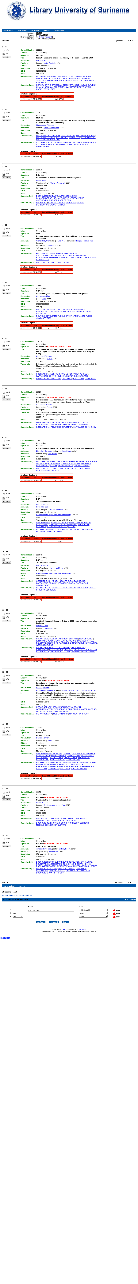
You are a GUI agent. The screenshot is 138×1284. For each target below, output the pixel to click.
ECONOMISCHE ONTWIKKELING (63, 525)
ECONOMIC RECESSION (46, 869)
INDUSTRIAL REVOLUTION (85, 650)
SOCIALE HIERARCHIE (58, 583)
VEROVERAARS (68, 136)
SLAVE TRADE (72, 144)
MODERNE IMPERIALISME (73, 643)
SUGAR (83, 85)
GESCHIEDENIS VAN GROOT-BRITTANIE (61, 639)
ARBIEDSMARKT (77, 198)
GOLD (76, 85)
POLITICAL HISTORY (69, 468)
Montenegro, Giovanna (45, 125)
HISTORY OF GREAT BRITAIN (57, 648)
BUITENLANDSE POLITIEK (60, 311)
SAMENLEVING (42, 585)
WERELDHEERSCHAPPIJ (79, 523)
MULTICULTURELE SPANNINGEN (72, 255)
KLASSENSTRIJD (54, 864)
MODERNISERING (88, 709)
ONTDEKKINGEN (83, 76)
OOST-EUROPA (70, 758)
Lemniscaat (51, 245)
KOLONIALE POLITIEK (45, 138)
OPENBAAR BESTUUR (81, 311)
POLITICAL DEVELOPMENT (47, 316)
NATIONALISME (80, 309)
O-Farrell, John (42, 626)
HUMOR (39, 639)
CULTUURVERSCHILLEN (46, 255)
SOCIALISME (41, 464)
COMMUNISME (55, 376)
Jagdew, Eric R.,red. (89, 690)
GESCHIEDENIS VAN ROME (83, 754)
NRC (44, 299)
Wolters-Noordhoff (57, 183)
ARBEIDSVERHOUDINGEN (47, 200)
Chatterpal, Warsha (44, 356)
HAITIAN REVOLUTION (45, 89)
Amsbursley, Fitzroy (44, 849)
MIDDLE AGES (50, 764)
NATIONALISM (79, 316)
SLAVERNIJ (41, 80)
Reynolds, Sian (42, 507)
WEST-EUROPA (56, 758)
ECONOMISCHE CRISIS (46, 862)
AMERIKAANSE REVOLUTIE (71, 80)
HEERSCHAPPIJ (54, 643)
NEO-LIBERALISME (57, 257)
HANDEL (71, 527)
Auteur (49, 359)
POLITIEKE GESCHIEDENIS (72, 461)
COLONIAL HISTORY (44, 142)
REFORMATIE (42, 758)
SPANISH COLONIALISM (46, 87)
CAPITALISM (63, 87)
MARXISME (41, 711)
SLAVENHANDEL (88, 138)
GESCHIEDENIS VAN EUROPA (49, 754)
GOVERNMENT (42, 652)
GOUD (57, 78)
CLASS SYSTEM (56, 650)
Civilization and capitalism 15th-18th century (53, 515)
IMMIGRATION (42, 650)
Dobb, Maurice (42, 802)
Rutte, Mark (61, 241)
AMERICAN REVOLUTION (80, 87)
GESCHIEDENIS (43, 523)
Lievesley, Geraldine (44, 451)
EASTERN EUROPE (85, 766)
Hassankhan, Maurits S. (45, 690)
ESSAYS (53, 466)
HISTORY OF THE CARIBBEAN (49, 85)
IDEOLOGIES (84, 468)
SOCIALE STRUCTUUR (79, 583)
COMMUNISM (90, 379)
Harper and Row (56, 509)
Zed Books (52, 454)
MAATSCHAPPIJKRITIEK (66, 253)
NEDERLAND (65, 200)
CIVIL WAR (68, 650)
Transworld (48, 628)
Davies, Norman (42, 738)
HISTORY (40, 529)
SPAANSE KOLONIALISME (79, 78)
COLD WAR (65, 769)
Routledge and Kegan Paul (54, 805)
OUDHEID (67, 754)
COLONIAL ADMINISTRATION (84, 142)
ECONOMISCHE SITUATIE (47, 196)
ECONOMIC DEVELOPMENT (48, 823)
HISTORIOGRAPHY (44, 714)
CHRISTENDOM (73, 756)
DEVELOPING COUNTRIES (47, 470)
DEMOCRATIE (67, 309)
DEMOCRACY (66, 316)
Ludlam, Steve (65, 451)
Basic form (131, 897)
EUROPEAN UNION (79, 769)
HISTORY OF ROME (80, 762)
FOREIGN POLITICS (66, 869)
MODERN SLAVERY (63, 142)
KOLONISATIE (62, 138)
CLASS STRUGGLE (57, 871)
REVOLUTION (42, 871)
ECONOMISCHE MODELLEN (61, 818)
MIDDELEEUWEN (58, 756)
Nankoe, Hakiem (42, 688)
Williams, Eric (41, 60)
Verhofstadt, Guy (43, 241)
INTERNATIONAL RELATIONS (48, 379)
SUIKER (64, 78)
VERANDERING (42, 466)
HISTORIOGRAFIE (44, 707)
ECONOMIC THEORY (70, 823)
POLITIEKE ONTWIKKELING (48, 140)
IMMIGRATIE (41, 641)
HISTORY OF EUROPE (45, 762)
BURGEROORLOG (73, 641)
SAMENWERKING (70, 376)
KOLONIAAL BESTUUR (85, 136)
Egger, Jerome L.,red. (71, 690)
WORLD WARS (88, 652)
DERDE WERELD (65, 466)
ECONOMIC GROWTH (45, 531)
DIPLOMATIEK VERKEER (77, 374)
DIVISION (54, 766)
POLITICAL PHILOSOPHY (46, 262)
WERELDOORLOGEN (45, 645)
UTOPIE (83, 257)
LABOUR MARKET (57, 205)
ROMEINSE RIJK (86, 639)
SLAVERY (92, 85)
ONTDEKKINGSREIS (44, 78)
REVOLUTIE (41, 864)
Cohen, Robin (64, 849)
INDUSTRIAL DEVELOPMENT (81, 529)
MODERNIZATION (60, 714)
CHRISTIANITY (63, 764)
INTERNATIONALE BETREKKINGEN (51, 374)
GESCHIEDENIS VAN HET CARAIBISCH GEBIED (77, 866)
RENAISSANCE (87, 756)
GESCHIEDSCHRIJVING (62, 707)
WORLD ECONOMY (56, 203)
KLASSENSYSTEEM (56, 641)
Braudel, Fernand (43, 504)
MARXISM (73, 714)
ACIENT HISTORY (63, 762)
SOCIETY (52, 590)
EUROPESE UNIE (73, 760)
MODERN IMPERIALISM (60, 652)
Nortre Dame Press (51, 128)
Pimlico (51, 740)
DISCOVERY (68, 85)
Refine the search (45, 37)
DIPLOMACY (67, 379)
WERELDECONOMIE (68, 196)
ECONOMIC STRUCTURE (55, 825)
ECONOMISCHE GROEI (57, 527)
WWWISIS (82, 927)
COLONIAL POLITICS (45, 144)
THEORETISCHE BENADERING (67, 709)
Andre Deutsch (50, 63)
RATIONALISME (72, 257)
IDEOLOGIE (86, 464)
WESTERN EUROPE (67, 766)
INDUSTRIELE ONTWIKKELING (72, 581)
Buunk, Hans (41, 180)
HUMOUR (40, 648)
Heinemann (53, 851)
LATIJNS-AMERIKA (82, 466)
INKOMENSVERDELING (46, 198)
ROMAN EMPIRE (78, 648)
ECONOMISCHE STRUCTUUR (63, 820)
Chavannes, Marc (43, 296)
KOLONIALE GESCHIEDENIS (48, 136)
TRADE (59, 531)
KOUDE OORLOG (57, 760)
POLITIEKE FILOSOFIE (45, 253)
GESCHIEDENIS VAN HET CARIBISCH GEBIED (55, 76)
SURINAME (83, 376)
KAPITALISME (52, 80)
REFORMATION (42, 766)
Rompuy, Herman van (84, 241)
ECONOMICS (41, 203)
